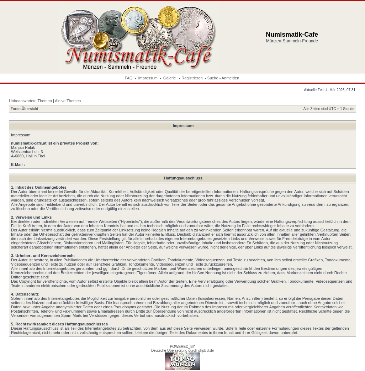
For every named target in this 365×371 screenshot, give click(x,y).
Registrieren (191, 78)
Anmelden (230, 78)
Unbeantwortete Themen (30, 101)
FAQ (129, 78)
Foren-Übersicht (24, 109)
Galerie (170, 78)
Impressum (148, 78)
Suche (212, 78)
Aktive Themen (68, 101)
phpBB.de (206, 350)
